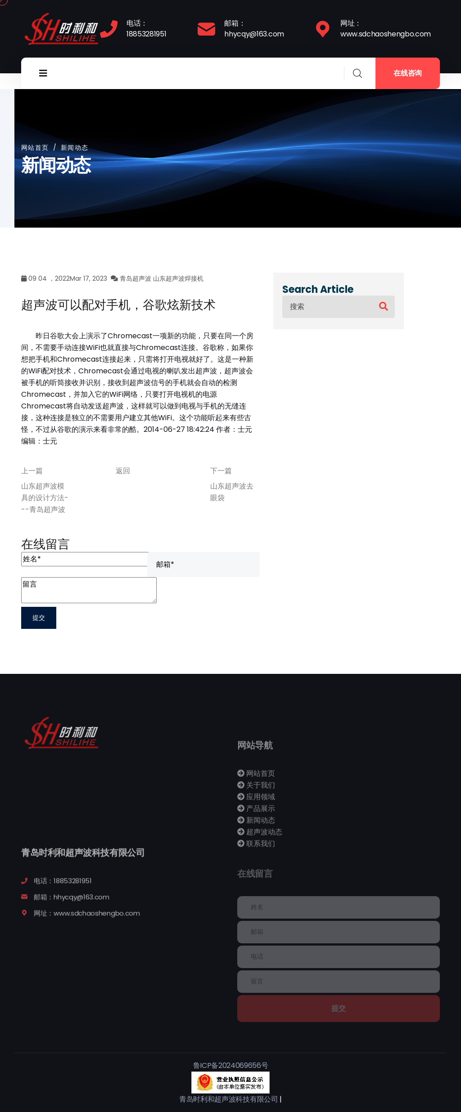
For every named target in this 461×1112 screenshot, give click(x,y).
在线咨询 (407, 73)
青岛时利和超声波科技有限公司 (228, 1099)
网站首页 (35, 147)
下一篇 (221, 471)
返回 (123, 471)
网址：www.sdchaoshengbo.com (385, 28)
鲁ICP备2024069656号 (230, 1065)
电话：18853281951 (146, 28)
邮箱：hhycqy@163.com (254, 28)
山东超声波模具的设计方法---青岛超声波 (44, 498)
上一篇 (32, 471)
